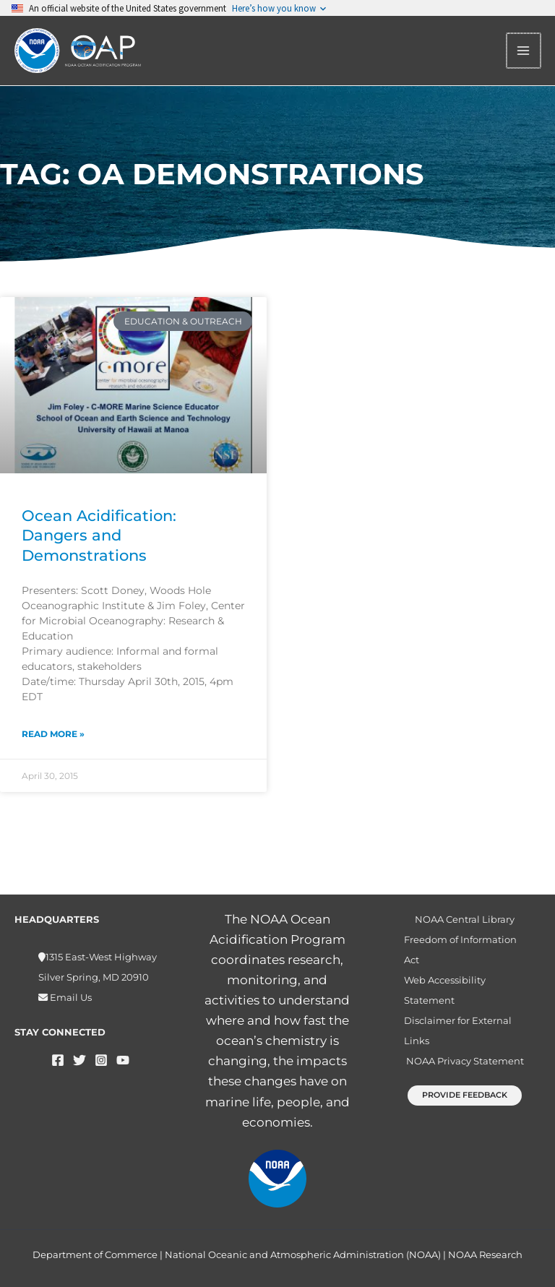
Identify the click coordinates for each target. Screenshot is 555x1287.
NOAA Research (485, 1254)
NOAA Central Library (465, 919)
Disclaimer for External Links (458, 1030)
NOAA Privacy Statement (465, 1061)
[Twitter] (79, 1060)
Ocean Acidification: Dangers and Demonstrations (99, 538)
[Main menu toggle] (524, 52)
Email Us (70, 997)
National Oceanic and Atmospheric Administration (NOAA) (303, 1254)
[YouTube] (122, 1060)
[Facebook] (57, 1060)
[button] (465, 1095)
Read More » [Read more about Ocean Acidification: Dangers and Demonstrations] (53, 735)
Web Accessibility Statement (445, 990)
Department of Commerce (95, 1254)
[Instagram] (101, 1060)
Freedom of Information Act (460, 949)
